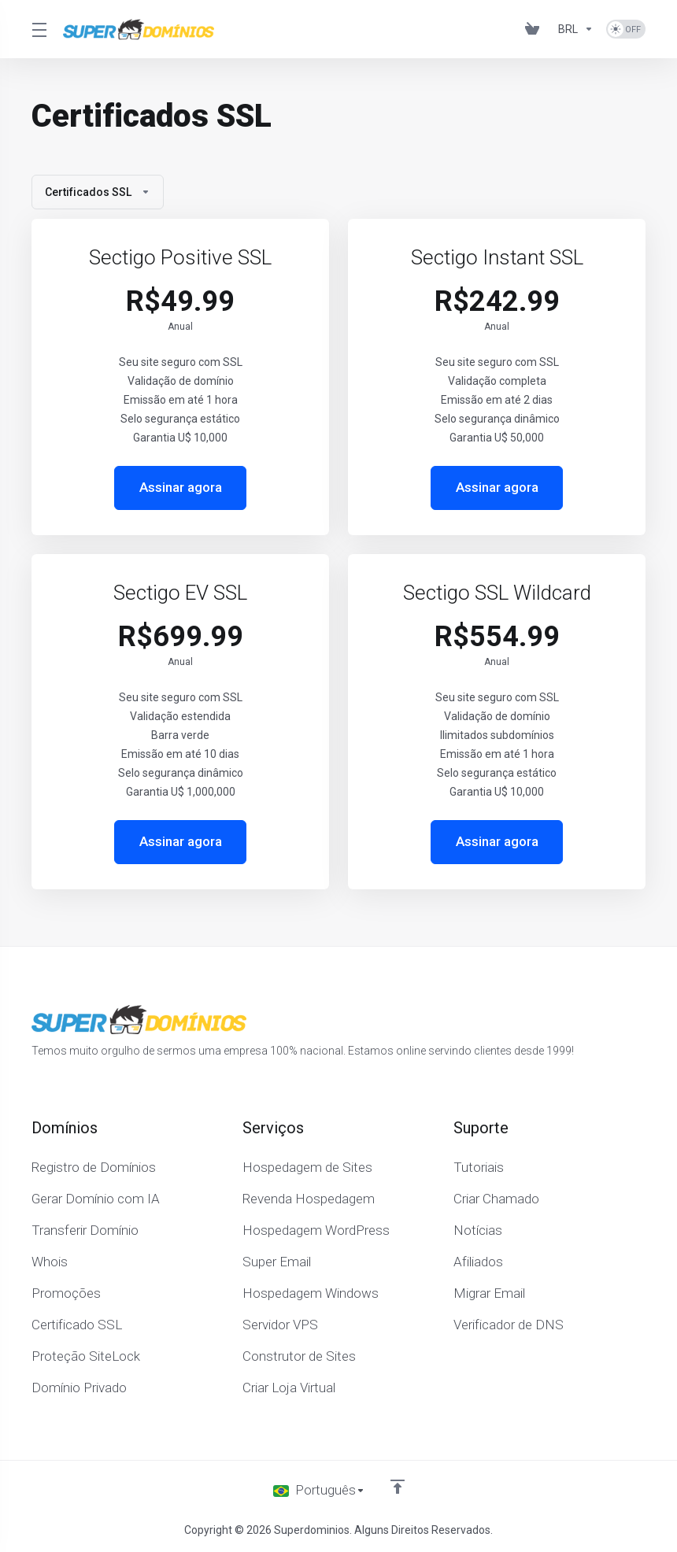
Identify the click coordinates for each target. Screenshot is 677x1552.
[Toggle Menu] (37, 29)
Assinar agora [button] (180, 488)
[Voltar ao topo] (397, 1486)
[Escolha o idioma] (319, 1490)
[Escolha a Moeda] (576, 29)
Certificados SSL (97, 192)
